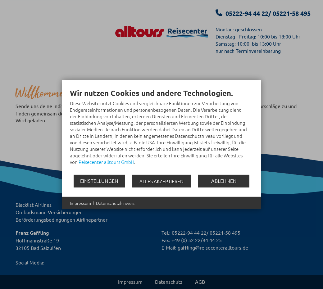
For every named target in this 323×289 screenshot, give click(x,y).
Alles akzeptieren (161, 181)
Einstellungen (99, 181)
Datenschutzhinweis (115, 203)
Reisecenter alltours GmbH (106, 161)
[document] (161, 131)
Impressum (80, 203)
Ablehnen (224, 181)
